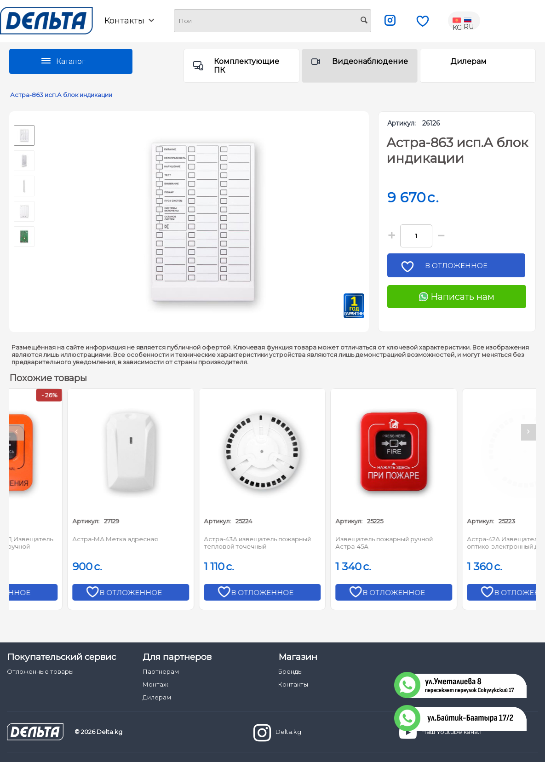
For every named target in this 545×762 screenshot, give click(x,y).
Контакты (129, 21)
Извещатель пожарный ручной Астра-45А (460, 542)
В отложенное (459, 268)
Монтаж (155, 684)
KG (458, 20)
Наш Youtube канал (440, 732)
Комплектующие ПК (246, 65)
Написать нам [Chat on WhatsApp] (456, 296)
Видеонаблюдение (370, 61)
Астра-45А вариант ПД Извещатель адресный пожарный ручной (73, 542)
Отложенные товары (40, 671)
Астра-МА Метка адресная (191, 539)
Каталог (71, 61)
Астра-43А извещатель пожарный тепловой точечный (333, 542)
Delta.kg (277, 732)
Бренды (290, 671)
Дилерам (468, 61)
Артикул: (401, 123)
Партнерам (161, 671)
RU (469, 20)
